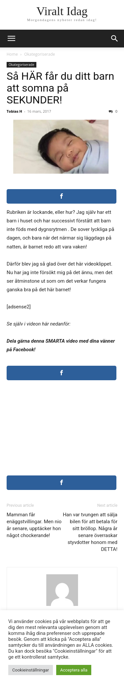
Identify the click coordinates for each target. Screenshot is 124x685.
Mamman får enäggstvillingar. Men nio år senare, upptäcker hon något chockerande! (34, 525)
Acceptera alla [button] (73, 670)
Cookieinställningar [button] (30, 670)
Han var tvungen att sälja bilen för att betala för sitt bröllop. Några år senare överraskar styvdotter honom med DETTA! (90, 532)
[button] (114, 38)
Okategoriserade (39, 54)
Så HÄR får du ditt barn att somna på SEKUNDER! (60, 88)
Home (12, 54)
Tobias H (14, 111)
